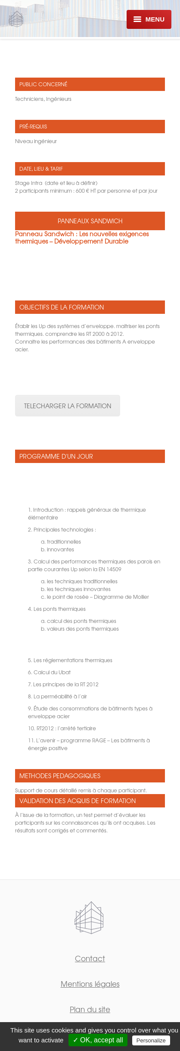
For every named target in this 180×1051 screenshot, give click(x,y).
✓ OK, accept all (98, 1040)
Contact (90, 958)
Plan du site (90, 1009)
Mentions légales (90, 983)
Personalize (151, 1040)
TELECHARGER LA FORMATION (67, 405)
